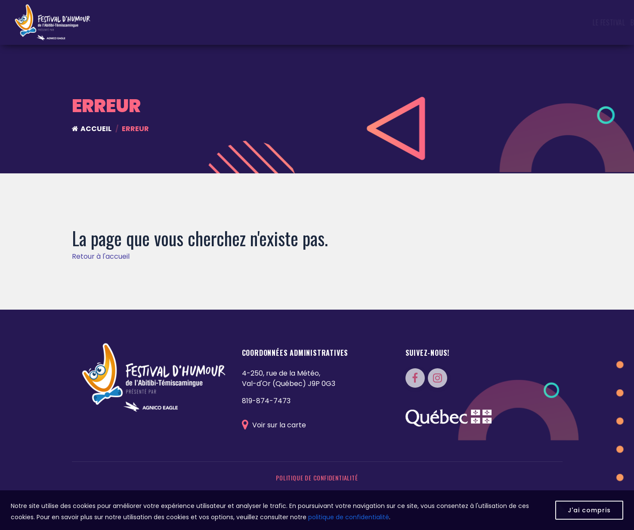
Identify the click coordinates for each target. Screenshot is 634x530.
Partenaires (540, 22)
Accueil (91, 129)
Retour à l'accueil (101, 256)
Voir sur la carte (274, 425)
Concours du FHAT (341, 22)
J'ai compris (589, 510)
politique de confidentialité (348, 517)
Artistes (388, 22)
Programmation (433, 22)
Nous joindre (601, 22)
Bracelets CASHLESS (275, 22)
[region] (317, 510)
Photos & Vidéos (490, 22)
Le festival (223, 22)
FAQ (570, 22)
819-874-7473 (266, 401)
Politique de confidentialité (317, 477)
